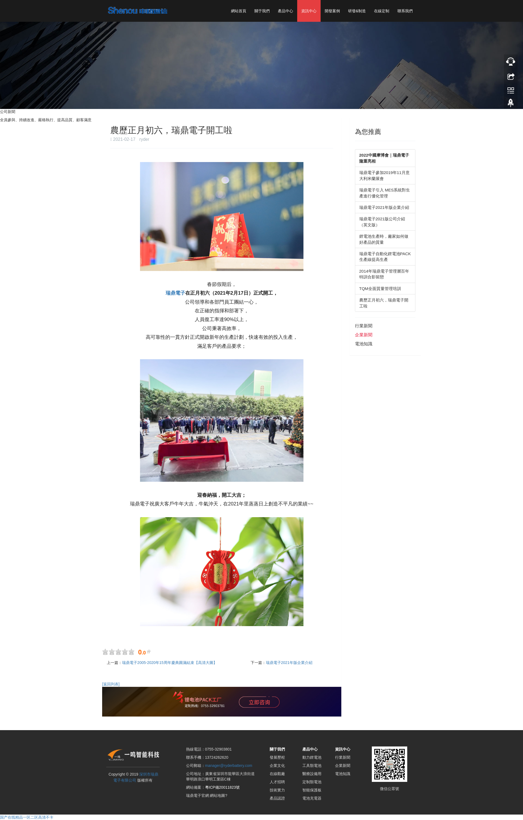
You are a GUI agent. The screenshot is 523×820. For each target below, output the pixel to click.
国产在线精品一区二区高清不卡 (26, 817)
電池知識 (363, 344)
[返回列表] (111, 684)
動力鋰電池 (311, 757)
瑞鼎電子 (175, 293)
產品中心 (285, 11)
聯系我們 (405, 11)
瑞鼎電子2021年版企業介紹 (289, 662)
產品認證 (277, 798)
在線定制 (381, 11)
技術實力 (277, 790)
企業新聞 (363, 335)
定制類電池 (311, 782)
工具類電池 (311, 765)
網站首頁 (238, 11)
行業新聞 (363, 326)
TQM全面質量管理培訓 (380, 288)
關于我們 (262, 11)
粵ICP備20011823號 (222, 787)
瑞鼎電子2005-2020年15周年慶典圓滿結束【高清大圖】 (169, 662)
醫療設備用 (311, 774)
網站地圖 (217, 795)
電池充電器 (311, 798)
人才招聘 (277, 782)
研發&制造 (357, 11)
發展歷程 (277, 757)
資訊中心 (309, 11)
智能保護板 (311, 790)
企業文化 (277, 765)
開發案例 (332, 11)
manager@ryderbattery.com (228, 765)
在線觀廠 (277, 774)
